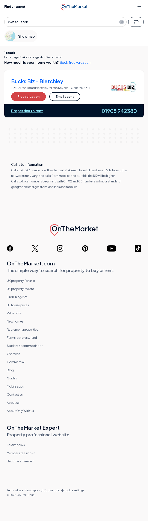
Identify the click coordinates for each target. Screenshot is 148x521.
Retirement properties (22, 329)
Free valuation (28, 96)
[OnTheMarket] (74, 6)
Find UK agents (17, 297)
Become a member (20, 461)
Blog (10, 370)
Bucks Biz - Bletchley (37, 81)
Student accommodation (25, 346)
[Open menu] (140, 6)
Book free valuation (75, 62)
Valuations (14, 313)
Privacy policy (33, 490)
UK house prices (18, 305)
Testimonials (16, 445)
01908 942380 (119, 111)
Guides (12, 378)
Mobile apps (15, 386)
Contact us (15, 394)
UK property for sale (21, 281)
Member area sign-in (21, 453)
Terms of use (15, 490)
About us (13, 402)
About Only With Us (20, 411)
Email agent (65, 96)
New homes (15, 321)
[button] (136, 22)
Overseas (13, 354)
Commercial (15, 362)
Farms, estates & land (22, 337)
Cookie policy (53, 490)
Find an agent (14, 6)
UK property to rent (20, 289)
